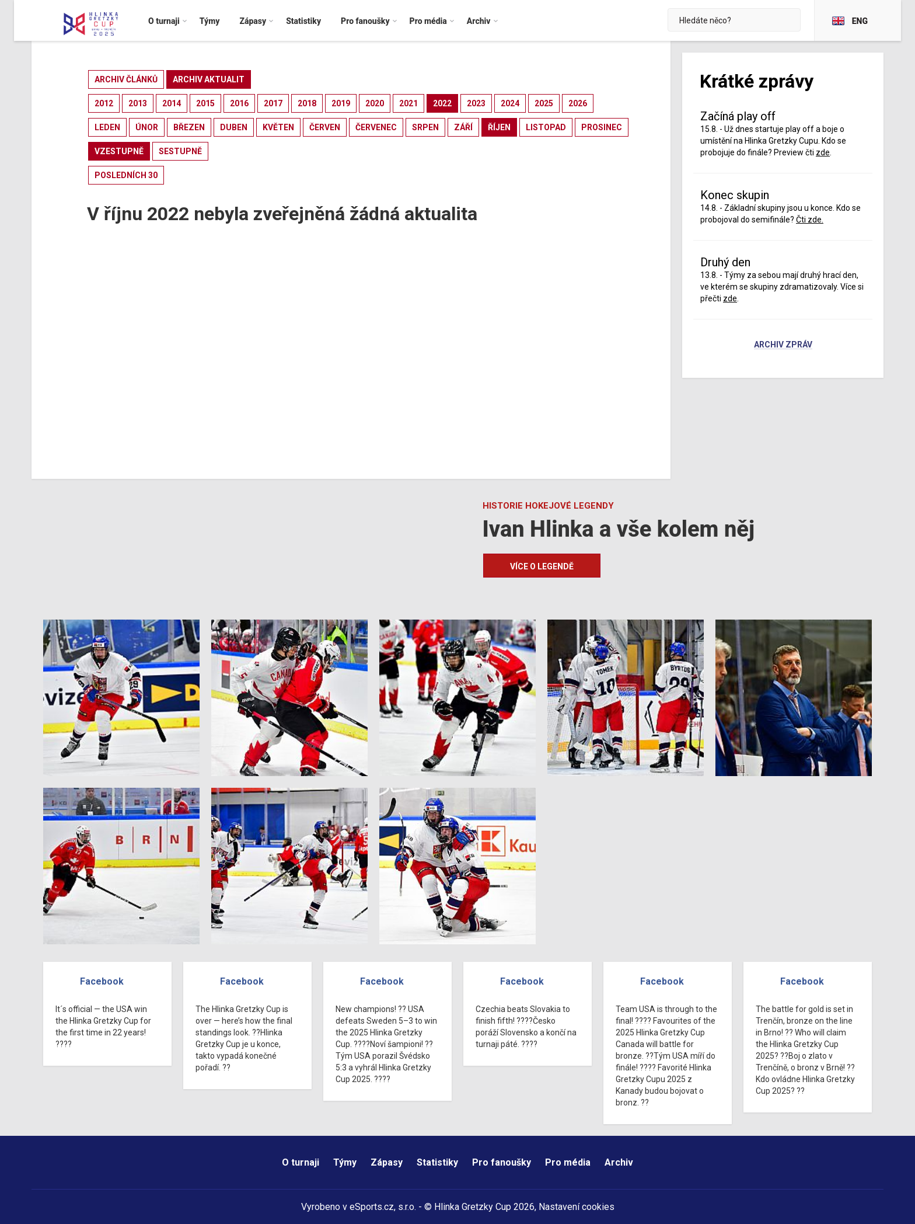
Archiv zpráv (783, 345)
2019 (340, 103)
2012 (104, 103)
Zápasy (387, 1162)
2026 (577, 103)
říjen (499, 127)
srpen (425, 127)
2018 (307, 103)
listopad (546, 127)
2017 (273, 103)
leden (107, 127)
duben (233, 127)
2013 (137, 103)
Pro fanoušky (501, 1162)
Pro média (568, 1162)
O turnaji (300, 1162)
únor (146, 127)
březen (189, 127)
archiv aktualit (209, 79)
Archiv (619, 1162)
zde (823, 152)
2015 (205, 103)
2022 (442, 103)
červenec (376, 127)
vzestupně (119, 151)
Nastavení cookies (576, 1206)
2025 (544, 103)
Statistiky (437, 1162)
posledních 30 (126, 175)
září (463, 127)
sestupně (180, 151)
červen (324, 127)
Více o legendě (542, 566)
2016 (239, 103)
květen (278, 127)
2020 (374, 103)
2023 (476, 103)
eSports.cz (372, 1206)
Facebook (102, 981)
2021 (408, 103)
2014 (171, 103)
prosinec (601, 127)
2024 (510, 103)
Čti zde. (809, 219)
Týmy (345, 1162)
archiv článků (126, 79)
